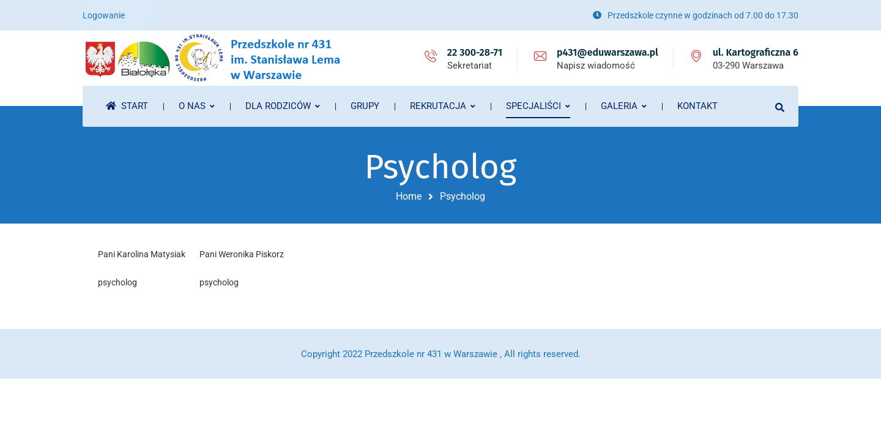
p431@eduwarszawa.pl (607, 52)
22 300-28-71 (474, 52)
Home (409, 196)
